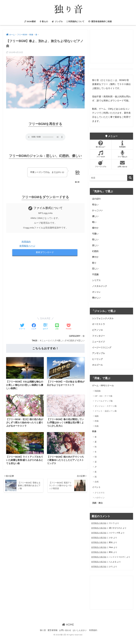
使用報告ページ (27, 246)
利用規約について (75, 21)
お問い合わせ (122, 164)
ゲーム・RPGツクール (103, 389)
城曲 (97, 420)
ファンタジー (99, 339)
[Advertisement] (45, 286)
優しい (61, 341)
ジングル (57, 21)
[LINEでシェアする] (57, 327)
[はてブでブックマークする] (45, 327)
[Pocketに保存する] (68, 327)
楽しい (95, 246)
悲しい (81, 341)
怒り (94, 264)
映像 (94, 435)
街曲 (97, 430)
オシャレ (96, 294)
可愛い (95, 234)
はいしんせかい (80, 635)
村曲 (97, 425)
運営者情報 (53, 635)
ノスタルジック (100, 288)
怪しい (95, 240)
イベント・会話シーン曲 (106, 415)
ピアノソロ (97, 333)
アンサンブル (99, 357)
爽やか (95, 258)
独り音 (43, 635)
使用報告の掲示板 (98, 528)
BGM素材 (30, 21)
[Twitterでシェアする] (22, 327)
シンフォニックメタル (103, 321)
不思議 (95, 276)
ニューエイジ (47, 341)
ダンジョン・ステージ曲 (106, 410)
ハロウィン (100, 502)
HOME (68, 629)
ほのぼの (96, 199)
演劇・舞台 (97, 507)
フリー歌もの (122, 154)
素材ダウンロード (45, 252)
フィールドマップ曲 (104, 405)
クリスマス (100, 497)
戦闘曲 (98, 395)
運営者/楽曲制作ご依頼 (100, 21)
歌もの (44, 21)
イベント (96, 491)
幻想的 (71, 341)
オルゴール (97, 369)
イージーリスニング (102, 351)
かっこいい (97, 211)
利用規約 (26, 241)
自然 (97, 486)
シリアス (96, 282)
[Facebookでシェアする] (33, 327)
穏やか (95, 228)
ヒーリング (97, 363)
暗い (94, 222)
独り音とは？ (101, 144)
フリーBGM (101, 154)
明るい (95, 204)
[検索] (130, 178)
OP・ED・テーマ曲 (103, 400)
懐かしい (96, 300)
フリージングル (101, 164)
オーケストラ (99, 327)
